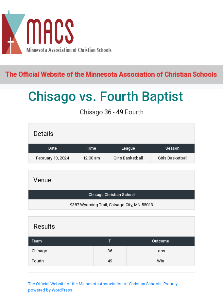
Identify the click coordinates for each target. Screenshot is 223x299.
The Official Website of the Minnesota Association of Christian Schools (95, 283)
